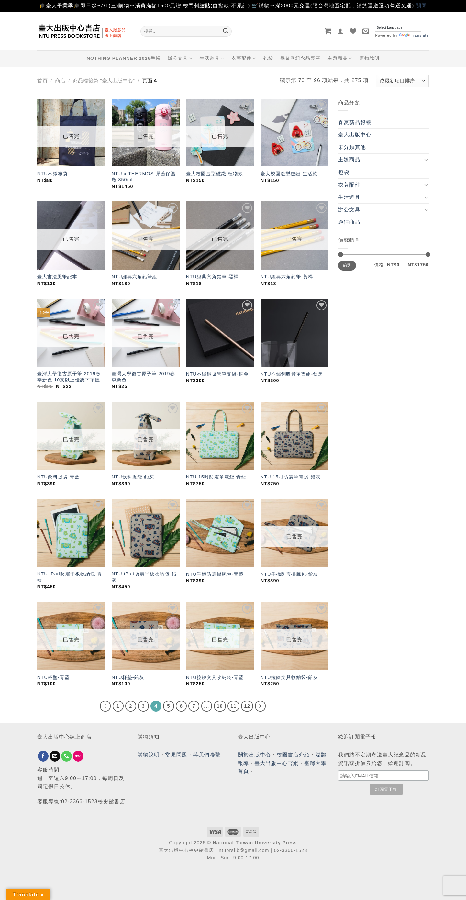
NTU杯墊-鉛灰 (128, 677)
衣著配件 (243, 58)
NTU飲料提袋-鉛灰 (133, 476)
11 (233, 706)
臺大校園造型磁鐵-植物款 (214, 173)
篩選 (347, 265)
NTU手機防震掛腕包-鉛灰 (289, 574)
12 (247, 706)
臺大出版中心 (355, 134)
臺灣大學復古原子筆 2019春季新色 (143, 376)
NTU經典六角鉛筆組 (134, 276)
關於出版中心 (254, 754)
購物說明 (369, 58)
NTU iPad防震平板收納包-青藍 (69, 577)
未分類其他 (352, 147)
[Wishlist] (353, 31)
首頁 (42, 80)
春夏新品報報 (355, 122)
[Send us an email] (55, 756)
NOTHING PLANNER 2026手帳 (124, 58)
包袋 (268, 58)
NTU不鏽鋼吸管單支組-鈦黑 (292, 374)
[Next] (260, 706)
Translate (414, 35)
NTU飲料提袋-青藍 (58, 476)
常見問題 (176, 754)
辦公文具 (180, 58)
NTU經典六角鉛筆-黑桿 (212, 276)
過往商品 (349, 222)
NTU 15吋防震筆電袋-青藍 (216, 476)
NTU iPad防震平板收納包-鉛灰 (144, 577)
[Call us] (66, 756)
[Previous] (105, 706)
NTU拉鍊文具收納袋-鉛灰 (289, 677)
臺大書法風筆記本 (57, 276)
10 (220, 706)
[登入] (340, 31)
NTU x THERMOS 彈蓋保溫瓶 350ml (144, 176)
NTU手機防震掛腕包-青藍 (215, 574)
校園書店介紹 (293, 754)
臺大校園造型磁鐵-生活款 (289, 173)
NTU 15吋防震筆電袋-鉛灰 (291, 476)
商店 (60, 80)
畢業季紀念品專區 (300, 58)
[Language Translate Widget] (398, 28)
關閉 (421, 5)
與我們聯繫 (207, 754)
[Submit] (225, 31)
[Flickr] (78, 756)
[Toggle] (426, 160)
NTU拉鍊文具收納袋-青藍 (215, 677)
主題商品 (339, 58)
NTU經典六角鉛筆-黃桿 (287, 276)
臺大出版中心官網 (276, 763)
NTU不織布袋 (52, 173)
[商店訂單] (402, 81)
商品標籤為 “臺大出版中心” (104, 80)
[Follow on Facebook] (43, 756)
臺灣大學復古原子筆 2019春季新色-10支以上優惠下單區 (69, 376)
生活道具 (212, 58)
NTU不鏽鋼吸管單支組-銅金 (217, 374)
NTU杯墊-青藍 (53, 677)
